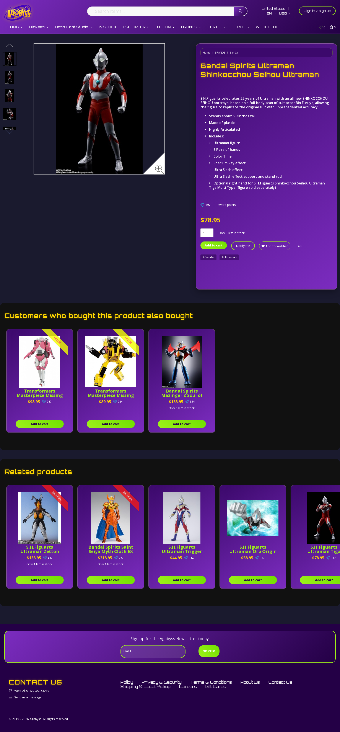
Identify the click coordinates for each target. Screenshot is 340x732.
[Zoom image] (159, 169)
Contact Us (280, 682)
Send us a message (28, 697)
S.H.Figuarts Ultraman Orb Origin (253, 549)
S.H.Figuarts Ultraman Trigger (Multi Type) (182, 551)
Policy (126, 682)
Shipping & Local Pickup (145, 686)
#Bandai (208, 257)
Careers (188, 686)
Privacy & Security (162, 682)
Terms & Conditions (211, 682)
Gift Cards (215, 686)
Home (206, 52)
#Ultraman (229, 257)
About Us (250, 682)
